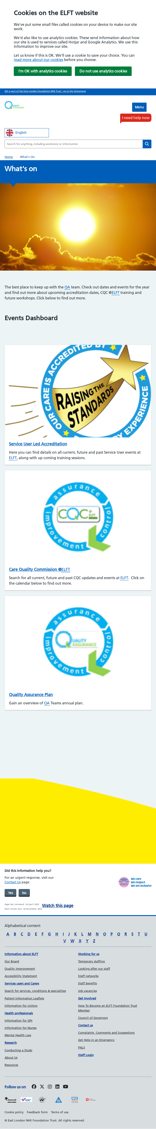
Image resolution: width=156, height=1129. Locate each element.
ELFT (115, 292)
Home (9, 157)
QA (67, 287)
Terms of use (59, 1112)
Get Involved (87, 998)
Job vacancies (87, 991)
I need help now (136, 117)
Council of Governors (93, 1018)
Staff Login (86, 1055)
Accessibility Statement (21, 976)
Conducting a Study (18, 1050)
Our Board (12, 961)
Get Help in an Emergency (96, 1040)
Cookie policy (14, 1112)
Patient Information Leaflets (24, 998)
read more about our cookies (38, 59)
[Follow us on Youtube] (65, 1087)
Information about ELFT (21, 954)
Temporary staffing (91, 961)
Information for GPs (18, 1020)
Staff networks (88, 976)
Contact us (85, 1025)
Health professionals (19, 1013)
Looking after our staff (94, 968)
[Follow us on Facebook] (34, 1087)
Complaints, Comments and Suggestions (106, 1032)
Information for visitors (21, 1005)
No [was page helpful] (24, 893)
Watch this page (57, 905)
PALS (81, 1047)
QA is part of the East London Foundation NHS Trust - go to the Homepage (45, 91)
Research (11, 1042)
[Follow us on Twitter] (42, 1087)
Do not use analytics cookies (103, 71)
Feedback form (37, 1112)
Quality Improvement (20, 968)
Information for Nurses (21, 1028)
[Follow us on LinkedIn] (57, 1087)
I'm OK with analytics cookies (42, 71)
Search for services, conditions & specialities (35, 991)
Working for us (88, 954)
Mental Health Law (18, 1035)
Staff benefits (87, 983)
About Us (11, 1057)
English (16, 132)
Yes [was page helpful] (10, 893)
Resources (11, 1065)
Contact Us (13, 882)
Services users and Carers (22, 983)
